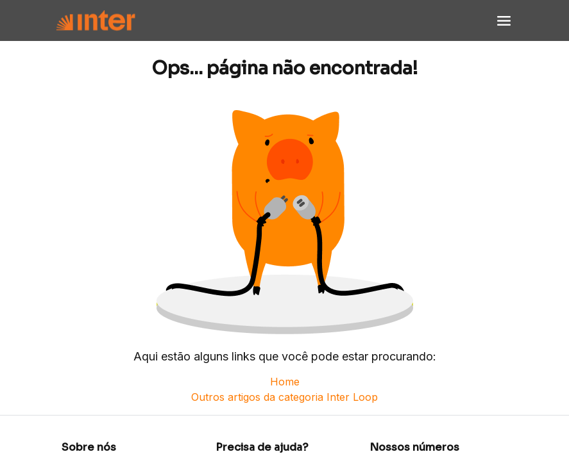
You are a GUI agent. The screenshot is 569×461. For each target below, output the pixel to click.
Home (285, 381)
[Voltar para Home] (95, 20)
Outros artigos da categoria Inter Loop (284, 397)
